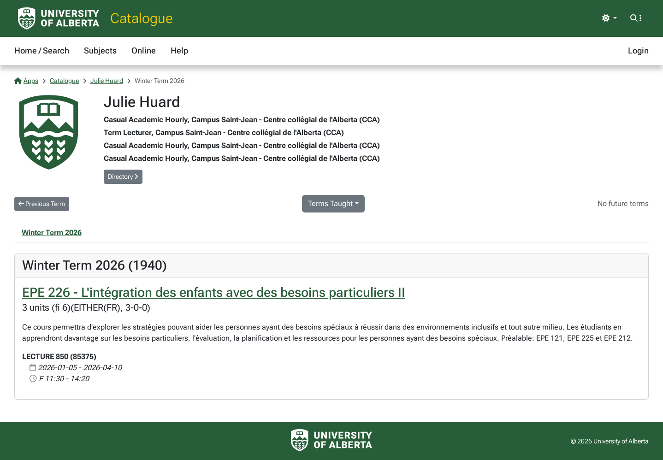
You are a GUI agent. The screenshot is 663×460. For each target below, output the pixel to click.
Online (143, 50)
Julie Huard (106, 80)
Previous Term (41, 203)
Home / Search (41, 50)
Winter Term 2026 (52, 232)
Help (179, 50)
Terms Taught (330, 203)
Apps (26, 80)
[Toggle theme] (609, 18)
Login (638, 50)
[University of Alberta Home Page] (58, 18)
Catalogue (141, 18)
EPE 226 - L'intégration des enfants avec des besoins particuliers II (213, 292)
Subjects (100, 50)
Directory (123, 176)
